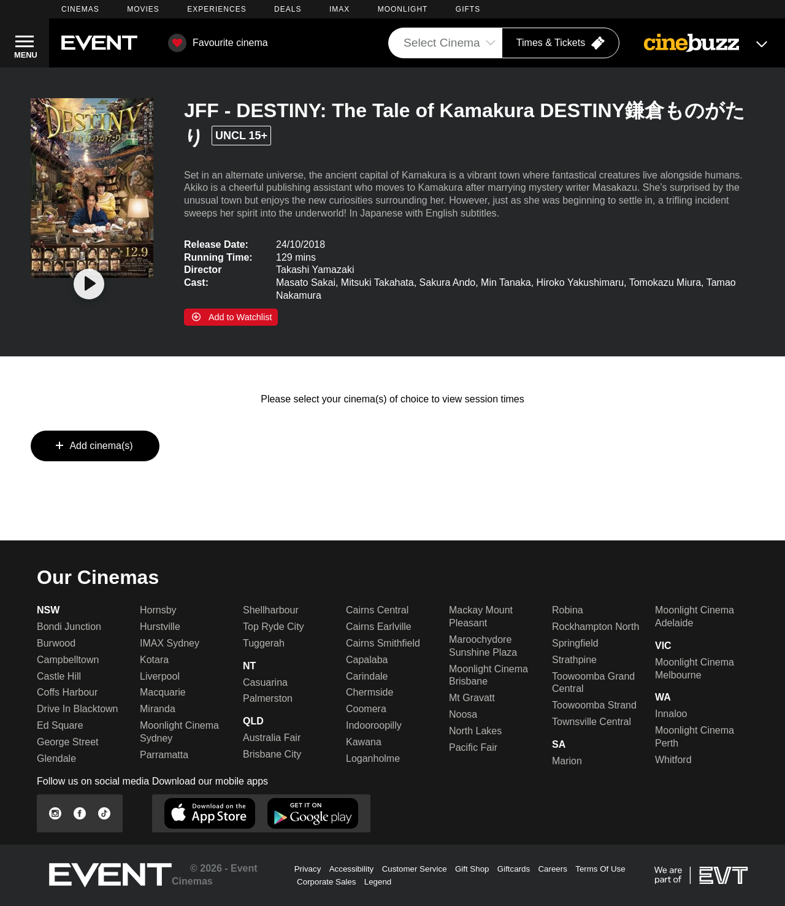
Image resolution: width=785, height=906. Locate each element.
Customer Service (414, 868)
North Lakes (475, 731)
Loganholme (373, 758)
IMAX (339, 9)
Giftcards (513, 868)
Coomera (366, 709)
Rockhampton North (595, 626)
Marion (567, 761)
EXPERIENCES (216, 9)
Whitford (673, 759)
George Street (68, 742)
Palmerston (268, 698)
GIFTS (468, 9)
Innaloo (671, 713)
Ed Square (60, 725)
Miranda (157, 709)
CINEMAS (80, 9)
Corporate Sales (326, 881)
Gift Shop (472, 868)
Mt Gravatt (472, 698)
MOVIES (143, 9)
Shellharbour (271, 610)
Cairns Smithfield (383, 643)
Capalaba (367, 660)
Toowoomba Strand (594, 705)
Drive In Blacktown (77, 709)
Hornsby (158, 610)
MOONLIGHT (403, 9)
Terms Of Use (600, 868)
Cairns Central (377, 610)
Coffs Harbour (67, 692)
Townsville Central (591, 721)
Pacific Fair (473, 747)
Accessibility (351, 868)
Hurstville (160, 626)
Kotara (154, 660)
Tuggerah (264, 643)
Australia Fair (272, 737)
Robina (567, 610)
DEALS (287, 9)
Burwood (56, 643)
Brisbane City (272, 754)
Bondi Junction (69, 626)
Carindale (367, 676)
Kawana (363, 742)
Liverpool (160, 676)
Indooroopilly (374, 725)
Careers (552, 868)
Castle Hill (59, 676)
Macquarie (163, 692)
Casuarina (265, 682)
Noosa (463, 714)
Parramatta (164, 755)
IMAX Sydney (169, 643)
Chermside (369, 692)
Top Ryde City (273, 626)
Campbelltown (68, 660)
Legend (377, 881)
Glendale (56, 758)
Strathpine (574, 660)
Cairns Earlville (379, 626)
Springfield (575, 643)
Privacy (307, 868)
